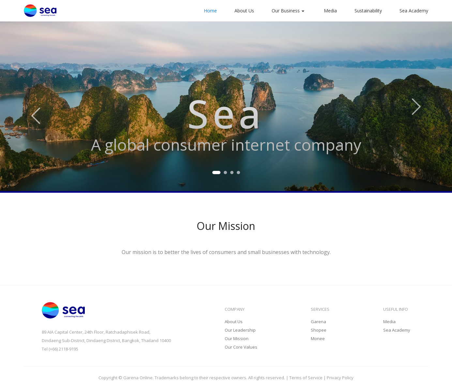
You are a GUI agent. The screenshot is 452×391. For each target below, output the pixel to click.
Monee (318, 338)
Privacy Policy (340, 378)
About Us (234, 321)
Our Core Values (241, 347)
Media (389, 321)
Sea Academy (396, 330)
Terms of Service (306, 378)
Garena (318, 321)
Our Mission (237, 338)
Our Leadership (240, 330)
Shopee (318, 330)
